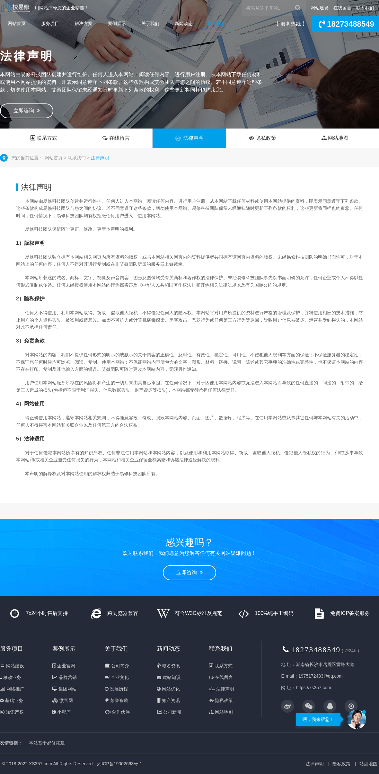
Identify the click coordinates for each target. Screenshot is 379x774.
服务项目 (50, 23)
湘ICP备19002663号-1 (119, 763)
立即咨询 (26, 110)
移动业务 (10, 677)
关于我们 (150, 23)
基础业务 (11, 700)
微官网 (62, 700)
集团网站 (64, 688)
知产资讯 (168, 700)
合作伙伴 (117, 712)
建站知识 (169, 677)
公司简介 (117, 665)
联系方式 (44, 138)
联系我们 (365, 7)
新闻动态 (184, 23)
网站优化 (168, 688)
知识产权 (12, 712)
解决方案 (84, 23)
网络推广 (12, 688)
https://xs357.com (313, 687)
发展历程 (116, 688)
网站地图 (335, 138)
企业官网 (63, 665)
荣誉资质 (116, 700)
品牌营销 (64, 677)
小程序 (61, 712)
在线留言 (342, 7)
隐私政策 (262, 138)
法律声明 (189, 138)
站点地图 (368, 763)
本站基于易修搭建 (47, 742)
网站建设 (320, 7)
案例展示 (117, 23)
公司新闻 (169, 712)
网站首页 (17, 23)
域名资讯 (168, 665)
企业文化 (117, 677)
